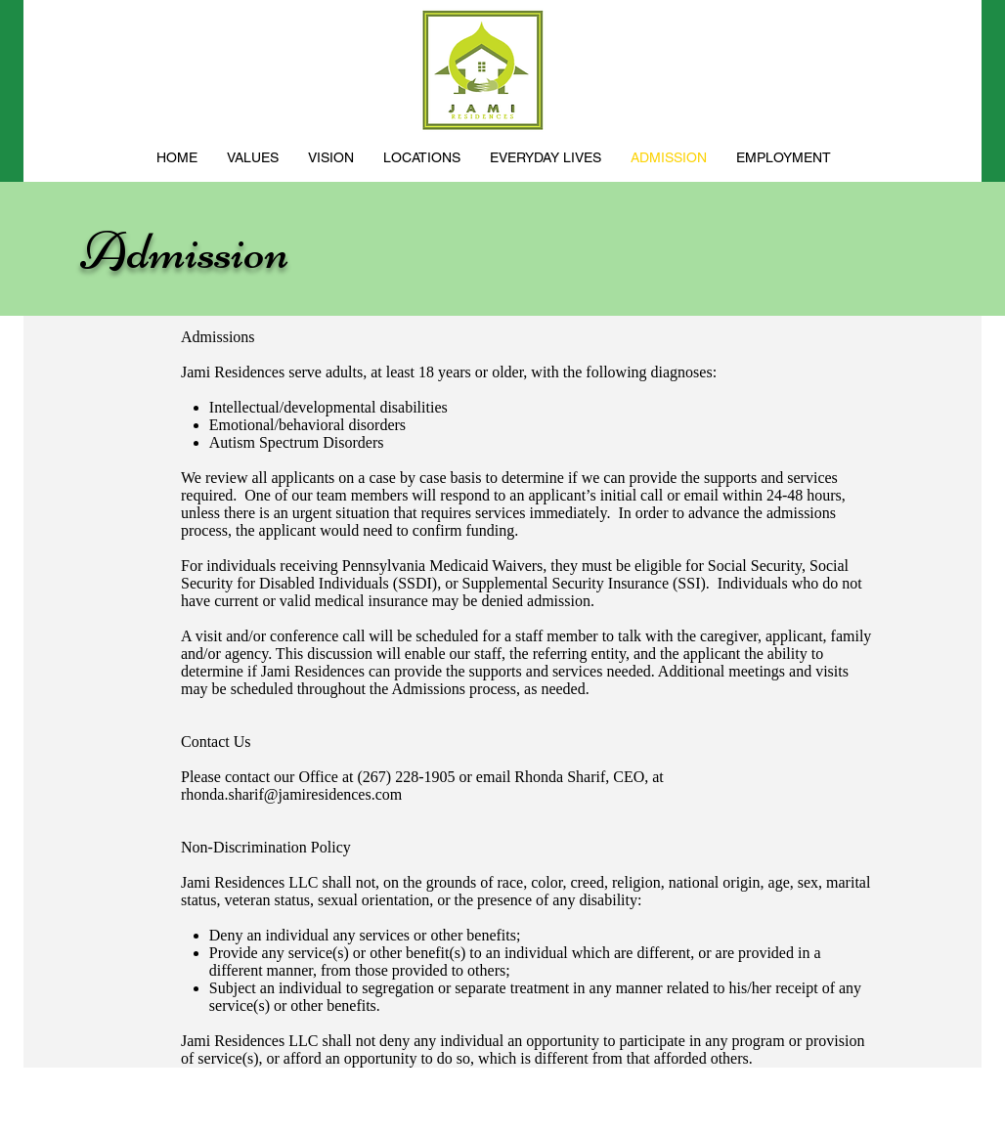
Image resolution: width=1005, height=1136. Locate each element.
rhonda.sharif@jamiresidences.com (291, 794)
